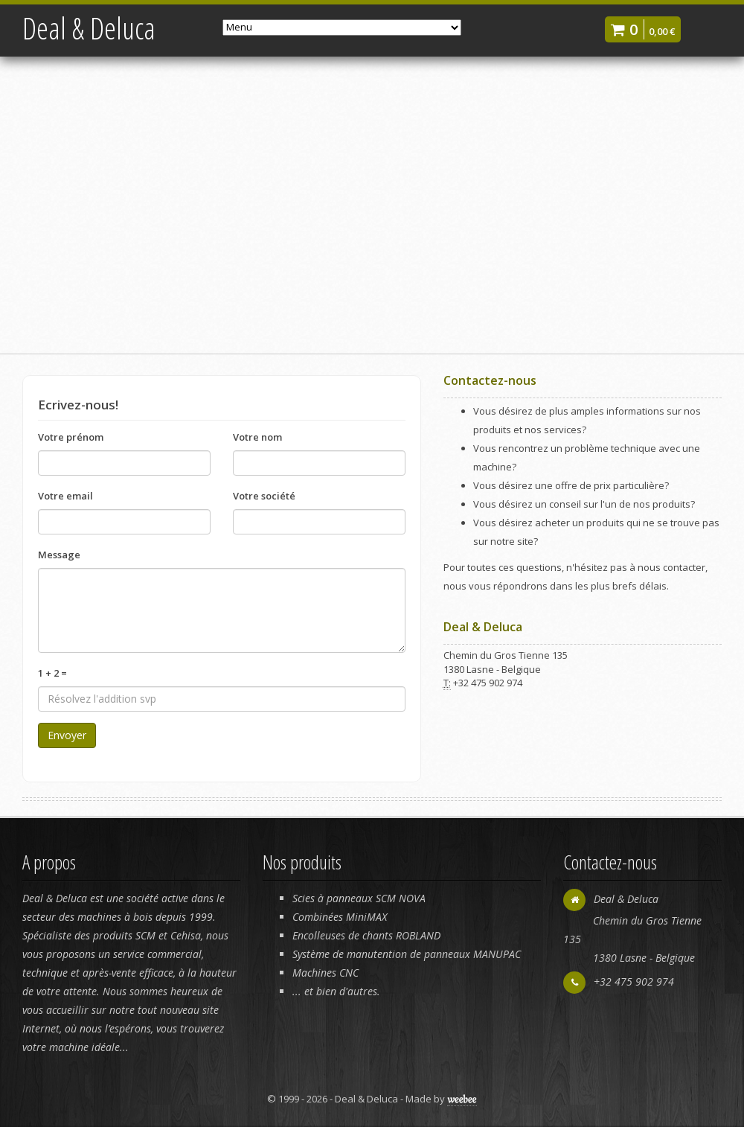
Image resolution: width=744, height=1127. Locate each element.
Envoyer (67, 735)
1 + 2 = (52, 673)
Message (59, 554)
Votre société (264, 495)
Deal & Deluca (88, 27)
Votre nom (257, 437)
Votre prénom (70, 437)
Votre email (65, 495)
